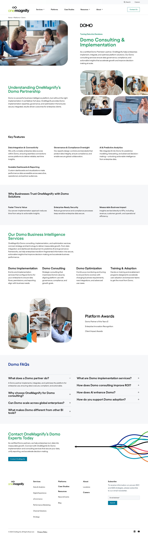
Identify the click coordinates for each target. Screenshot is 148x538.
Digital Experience (39, 493)
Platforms (54, 9)
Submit (112, 503)
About (98, 9)
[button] (39, 378)
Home (10, 17)
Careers (86, 492)
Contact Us (134, 9)
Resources (84, 9)
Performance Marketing (41, 505)
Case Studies (69, 9)
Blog (59, 503)
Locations (86, 487)
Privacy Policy (42, 532)
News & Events (63, 497)
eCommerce (37, 499)
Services (39, 9)
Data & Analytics (39, 487)
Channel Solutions (39, 511)
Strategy (36, 517)
